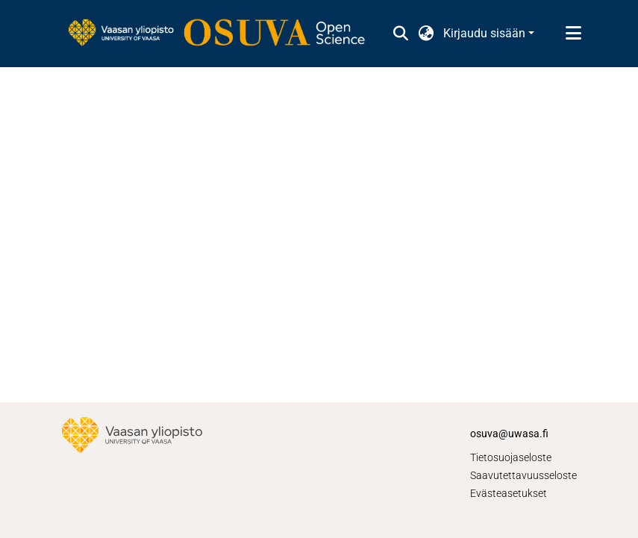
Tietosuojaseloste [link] (510, 457)
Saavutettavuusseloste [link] (523, 475)
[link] (224, 33)
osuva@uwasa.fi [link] (509, 434)
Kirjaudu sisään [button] (485, 33)
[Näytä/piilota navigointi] (574, 33)
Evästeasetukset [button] (508, 493)
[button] (401, 34)
